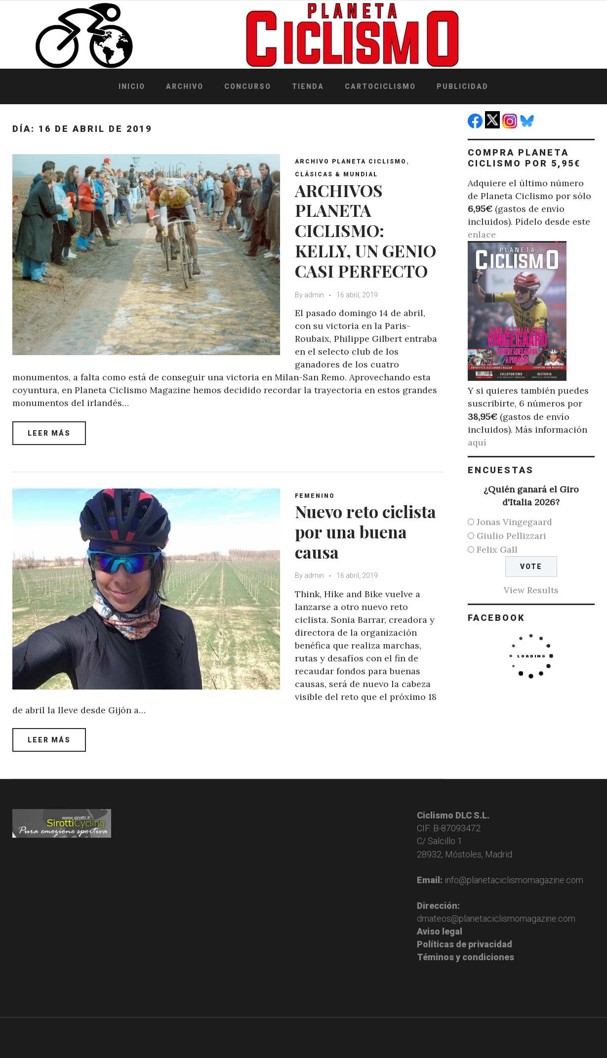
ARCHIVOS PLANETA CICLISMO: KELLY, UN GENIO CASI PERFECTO (365, 230)
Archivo (184, 86)
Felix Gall (497, 549)
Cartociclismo (380, 86)
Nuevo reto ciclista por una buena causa (365, 531)
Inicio (132, 86)
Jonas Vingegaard (514, 522)
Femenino (315, 495)
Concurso (247, 86)
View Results (531, 590)
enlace (482, 234)
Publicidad (462, 86)
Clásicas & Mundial (336, 174)
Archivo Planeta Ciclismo (350, 161)
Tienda (308, 86)
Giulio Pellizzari (511, 535)
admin (314, 295)
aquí (477, 442)
